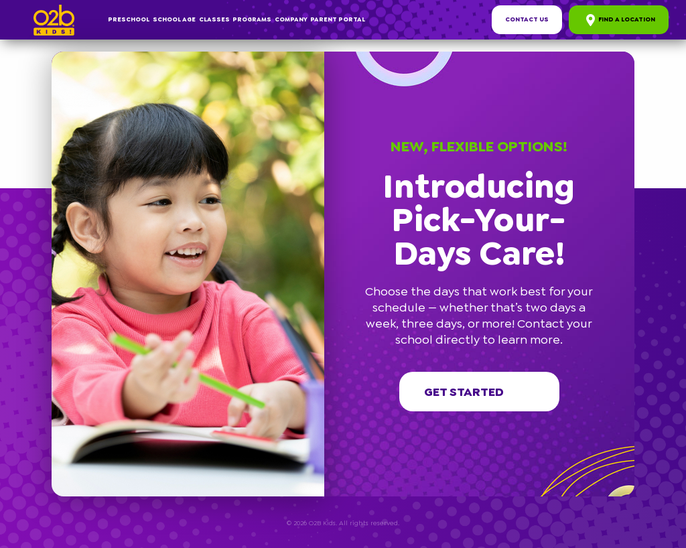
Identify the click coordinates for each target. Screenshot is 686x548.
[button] (628, 57)
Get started (479, 392)
